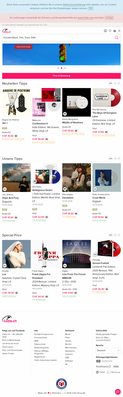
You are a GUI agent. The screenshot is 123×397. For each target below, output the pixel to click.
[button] (58, 68)
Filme (67, 337)
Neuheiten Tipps (14, 83)
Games (68, 341)
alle (110, 83)
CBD (67, 357)
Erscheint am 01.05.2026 (73, 134)
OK (90, 8)
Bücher (68, 344)
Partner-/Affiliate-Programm (41, 352)
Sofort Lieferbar (99, 220)
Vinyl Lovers (7, 347)
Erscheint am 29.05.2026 (103, 135)
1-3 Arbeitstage (8, 220)
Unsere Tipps (12, 159)
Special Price (12, 235)
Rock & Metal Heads (11, 340)
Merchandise (71, 347)
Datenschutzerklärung (74, 4)
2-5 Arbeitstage (39, 220)
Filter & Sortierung (61, 76)
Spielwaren (70, 351)
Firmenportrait (40, 337)
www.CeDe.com (85, 17)
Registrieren (39, 357)
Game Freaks (8, 353)
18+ (66, 364)
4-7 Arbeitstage (69, 216)
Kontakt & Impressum (43, 334)
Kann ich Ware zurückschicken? (103, 338)
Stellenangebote (41, 347)
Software (69, 361)
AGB (36, 341)
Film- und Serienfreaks (12, 350)
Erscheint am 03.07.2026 (43, 142)
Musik (67, 334)
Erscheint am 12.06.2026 (13, 139)
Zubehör (69, 354)
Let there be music (10, 343)
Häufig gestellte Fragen (106, 334)
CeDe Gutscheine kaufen (45, 360)
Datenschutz (40, 344)
